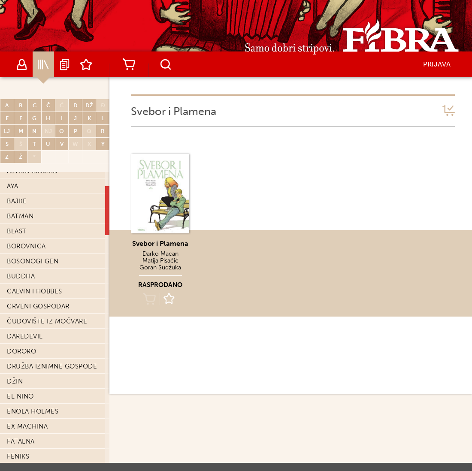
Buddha (21, 276)
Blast (17, 231)
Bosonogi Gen (32, 261)
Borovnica (26, 246)
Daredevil (25, 336)
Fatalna (21, 441)
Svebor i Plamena (160, 243)
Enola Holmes (32, 411)
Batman (20, 216)
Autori (22, 64)
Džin (15, 381)
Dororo (21, 351)
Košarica (129, 64)
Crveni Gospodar (38, 306)
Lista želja (86, 64)
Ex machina (27, 426)
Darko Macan (160, 253)
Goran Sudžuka (160, 267)
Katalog (43, 64)
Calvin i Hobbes (34, 291)
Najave (65, 64)
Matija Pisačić (160, 260)
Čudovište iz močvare (47, 321)
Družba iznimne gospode (52, 366)
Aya (12, 186)
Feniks (18, 456)
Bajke (17, 201)
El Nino (20, 396)
